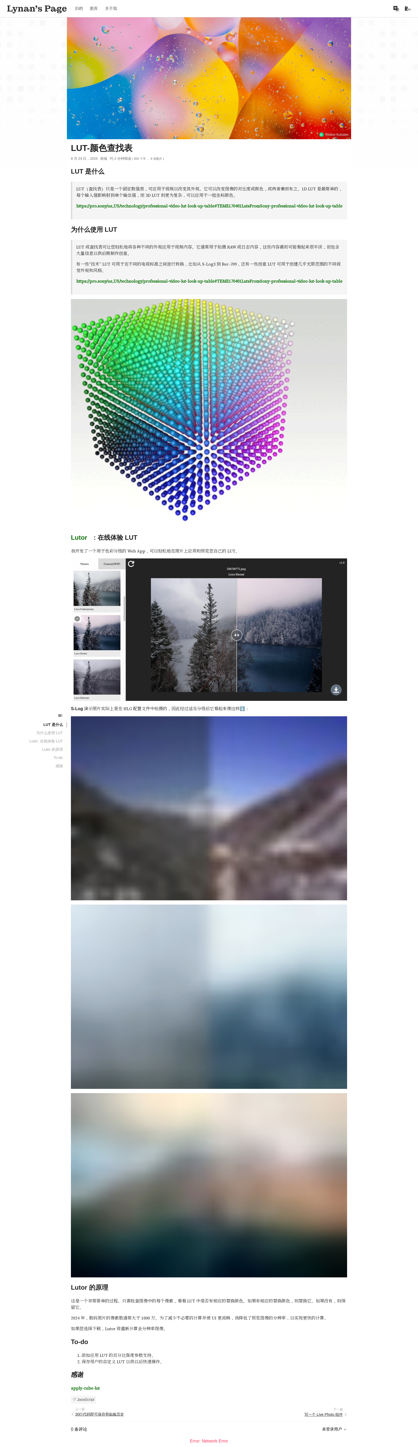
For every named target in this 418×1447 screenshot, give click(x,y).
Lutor (79, 493)
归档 (79, 8)
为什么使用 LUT (49, 733)
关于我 (111, 8)
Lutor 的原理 (52, 749)
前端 (103, 159)
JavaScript (85, 1355)
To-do (58, 758)
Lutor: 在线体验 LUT (46, 741)
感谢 (59, 766)
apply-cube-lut (85, 1344)
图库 (94, 8)
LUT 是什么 (53, 724)
